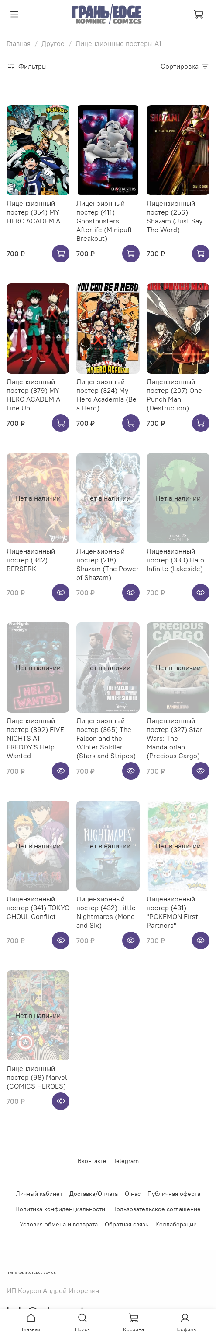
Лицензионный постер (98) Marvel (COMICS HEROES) (37, 1077)
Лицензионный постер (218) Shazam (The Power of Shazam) (107, 564)
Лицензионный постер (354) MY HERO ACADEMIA (33, 212)
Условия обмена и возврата (59, 1224)
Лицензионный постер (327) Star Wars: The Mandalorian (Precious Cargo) (174, 738)
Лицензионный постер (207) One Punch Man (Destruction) (174, 394)
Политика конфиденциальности (60, 1209)
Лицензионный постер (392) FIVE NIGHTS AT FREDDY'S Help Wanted (35, 738)
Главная (19, 43)
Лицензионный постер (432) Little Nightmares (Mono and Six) (106, 912)
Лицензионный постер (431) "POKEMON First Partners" (172, 912)
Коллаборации (176, 1224)
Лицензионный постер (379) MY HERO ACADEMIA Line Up (33, 394)
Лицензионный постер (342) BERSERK (31, 560)
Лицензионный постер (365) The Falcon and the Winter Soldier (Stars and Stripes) (106, 738)
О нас (133, 1194)
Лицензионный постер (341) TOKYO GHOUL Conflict (38, 907)
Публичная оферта (173, 1194)
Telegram (126, 1161)
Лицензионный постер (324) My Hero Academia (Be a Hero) (106, 394)
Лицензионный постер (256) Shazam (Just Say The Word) (174, 216)
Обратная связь (126, 1224)
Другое (53, 43)
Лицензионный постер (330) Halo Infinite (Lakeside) (175, 560)
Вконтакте (92, 1161)
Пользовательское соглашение (156, 1209)
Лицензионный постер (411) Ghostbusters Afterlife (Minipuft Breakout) (104, 221)
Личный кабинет (39, 1194)
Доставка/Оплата (93, 1194)
